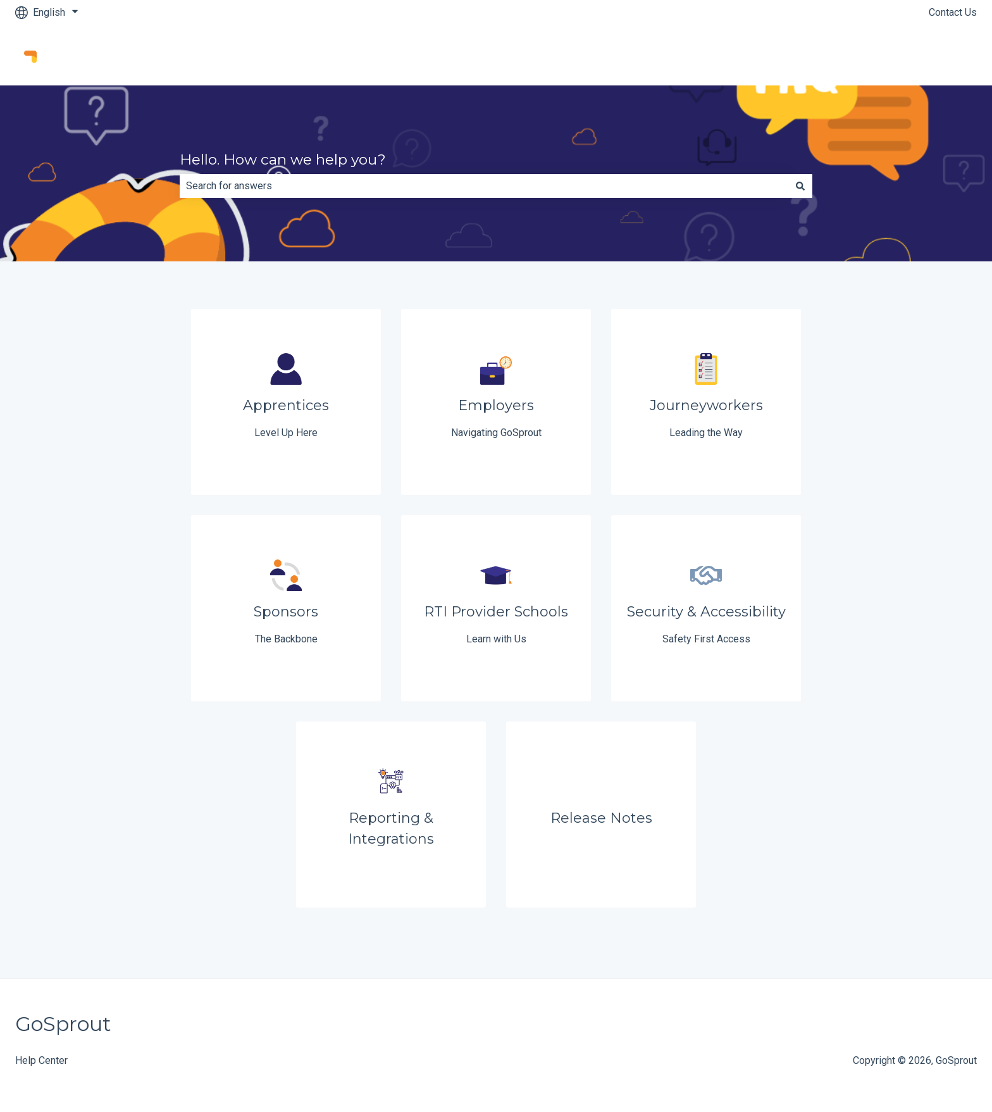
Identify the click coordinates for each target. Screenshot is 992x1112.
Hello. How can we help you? (283, 159)
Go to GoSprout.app (921, 55)
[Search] (800, 186)
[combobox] (484, 186)
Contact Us (953, 12)
